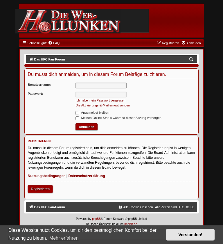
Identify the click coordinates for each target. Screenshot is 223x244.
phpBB (96, 218)
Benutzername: (39, 84)
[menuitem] (54, 43)
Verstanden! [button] (190, 234)
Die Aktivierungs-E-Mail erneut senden (102, 105)
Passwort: (35, 93)
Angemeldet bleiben (92, 112)
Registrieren (40, 189)
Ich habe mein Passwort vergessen (100, 100)
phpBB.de (130, 224)
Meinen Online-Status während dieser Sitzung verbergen (118, 118)
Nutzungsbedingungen (46, 176)
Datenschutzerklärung (87, 176)
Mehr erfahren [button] (64, 238)
